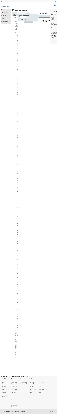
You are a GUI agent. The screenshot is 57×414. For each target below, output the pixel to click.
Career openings (14, 395)
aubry (17, 42)
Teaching (2, 18)
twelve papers (55, 24)
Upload (25, 13)
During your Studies (32, 392)
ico (16, 29)
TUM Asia (12, 402)
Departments (4, 389)
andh (17, 37)
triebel (18, 277)
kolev (17, 153)
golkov (18, 114)
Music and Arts (41, 388)
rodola (18, 223)
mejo (17, 191)
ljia (17, 173)
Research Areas (3, 15)
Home (2, 9)
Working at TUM (4, 395)
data (16, 21)
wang (17, 291)
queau (18, 216)
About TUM (4, 381)
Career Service (41, 392)
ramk (17, 218)
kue (17, 157)
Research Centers (14, 385)
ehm (17, 89)
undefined (16, 353)
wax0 (17, 295)
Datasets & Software (4, 21)
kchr (17, 137)
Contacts (21, 388)
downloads (16, 23)
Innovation (22, 381)
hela (17, 128)
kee (17, 139)
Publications (4, 388)
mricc (17, 198)
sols (17, 250)
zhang (18, 327)
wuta (17, 309)
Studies (31, 381)
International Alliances (14, 406)
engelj (18, 98)
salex (17, 225)
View (40, 13)
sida (17, 248)
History (46, 13)
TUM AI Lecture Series (4, 12)
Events (40, 389)
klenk (17, 146)
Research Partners (14, 389)
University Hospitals (5, 392)
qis (17, 214)
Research (13, 381)
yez (17, 320)
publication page (53, 33)
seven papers (55, 31)
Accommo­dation (41, 385)
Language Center (14, 408)
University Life (42, 381)
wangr (18, 293)
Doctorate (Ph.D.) (14, 392)
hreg (17, 132)
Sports (40, 386)
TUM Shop (40, 396)
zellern (18, 322)
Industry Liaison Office (24, 386)
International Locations (15, 401)
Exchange (13, 405)
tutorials (16, 350)
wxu (17, 311)
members (16, 33)
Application (31, 389)
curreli (18, 71)
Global (12, 399)
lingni (17, 171)
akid (17, 35)
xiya (17, 313)
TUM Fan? (4, 398)
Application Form (4, 11)
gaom (17, 105)
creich (18, 67)
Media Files (20, 13)
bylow (17, 55)
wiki (16, 354)
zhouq (18, 331)
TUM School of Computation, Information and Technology (8, 5)
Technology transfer (23, 385)
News (3, 385)
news (16, 333)
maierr (18, 180)
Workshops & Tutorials (4, 22)
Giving (3, 396)
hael (17, 121)
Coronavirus (4, 386)
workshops (16, 356)
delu (17, 76)
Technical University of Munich (4, 6)
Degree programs (32, 385)
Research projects (14, 388)
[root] (15, 17)
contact (16, 19)
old (17, 207)
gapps (17, 26)
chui (17, 62)
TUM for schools (41, 395)
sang (17, 227)
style (16, 341)
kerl (17, 141)
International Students (33, 386)
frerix (17, 103)
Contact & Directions (5, 399)
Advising (30, 388)
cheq (17, 58)
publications (17, 335)
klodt (17, 148)
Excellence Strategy (14, 386)
